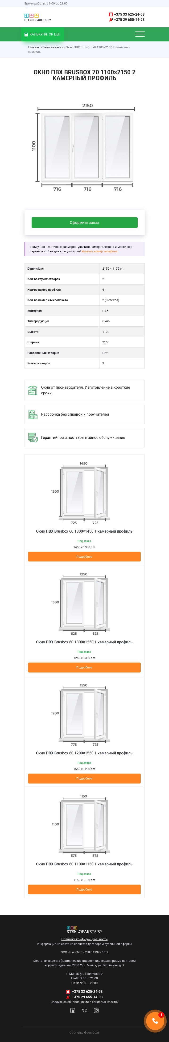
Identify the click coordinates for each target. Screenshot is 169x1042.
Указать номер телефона (99, 251)
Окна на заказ (52, 47)
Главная (34, 47)
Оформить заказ (84, 222)
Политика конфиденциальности (85, 939)
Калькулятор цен (43, 34)
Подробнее (84, 556)
